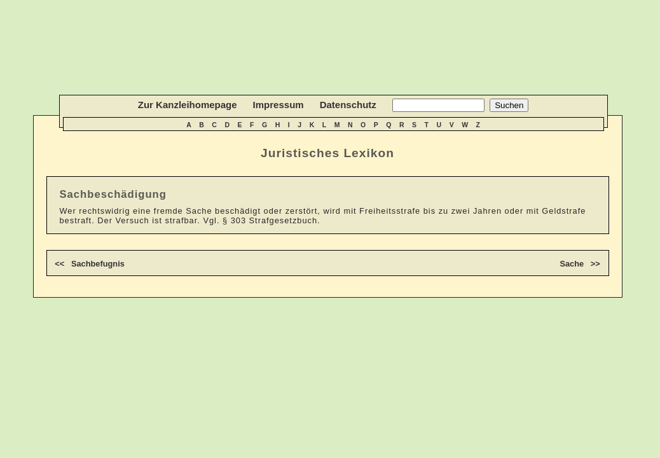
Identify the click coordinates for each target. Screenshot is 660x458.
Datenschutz (348, 104)
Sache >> (580, 263)
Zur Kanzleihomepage (187, 104)
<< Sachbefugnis (90, 263)
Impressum (278, 104)
